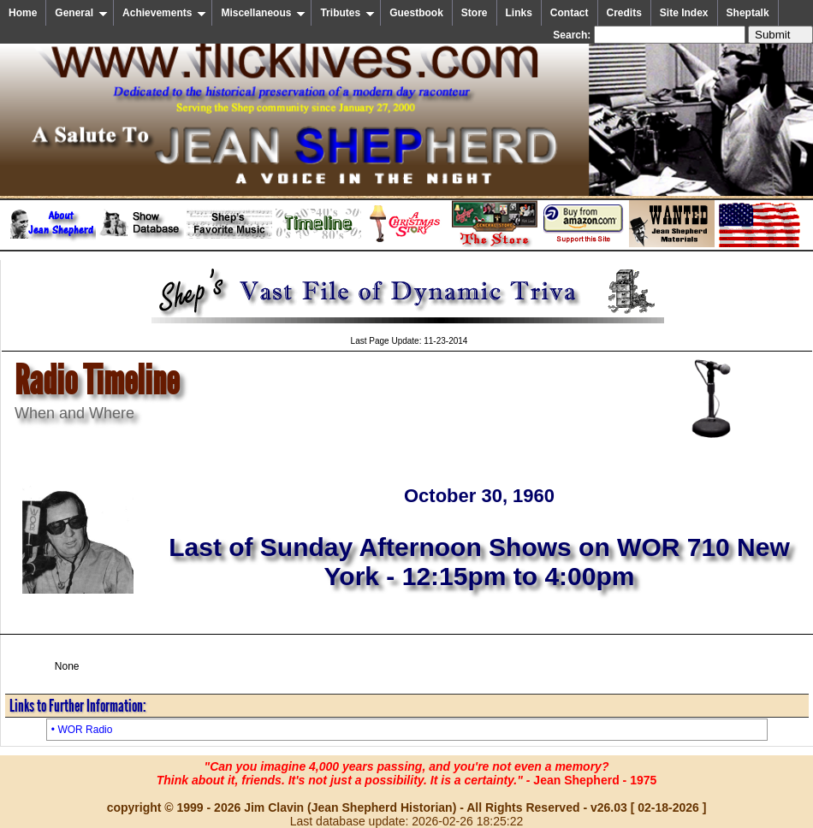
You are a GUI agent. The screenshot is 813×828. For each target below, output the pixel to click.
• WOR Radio (82, 730)
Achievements (164, 13)
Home (23, 13)
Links (519, 13)
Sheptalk (748, 13)
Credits (624, 13)
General (81, 13)
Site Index (684, 13)
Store (474, 13)
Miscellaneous (263, 13)
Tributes (347, 13)
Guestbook (416, 13)
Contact (569, 13)
